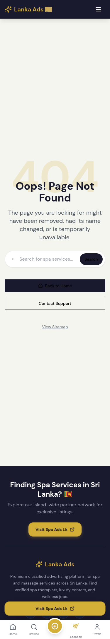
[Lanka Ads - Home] (28, 9)
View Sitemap (55, 326)
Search (91, 259)
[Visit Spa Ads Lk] (55, 529)
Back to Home (55, 285)
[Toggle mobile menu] (98, 9)
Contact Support (55, 303)
